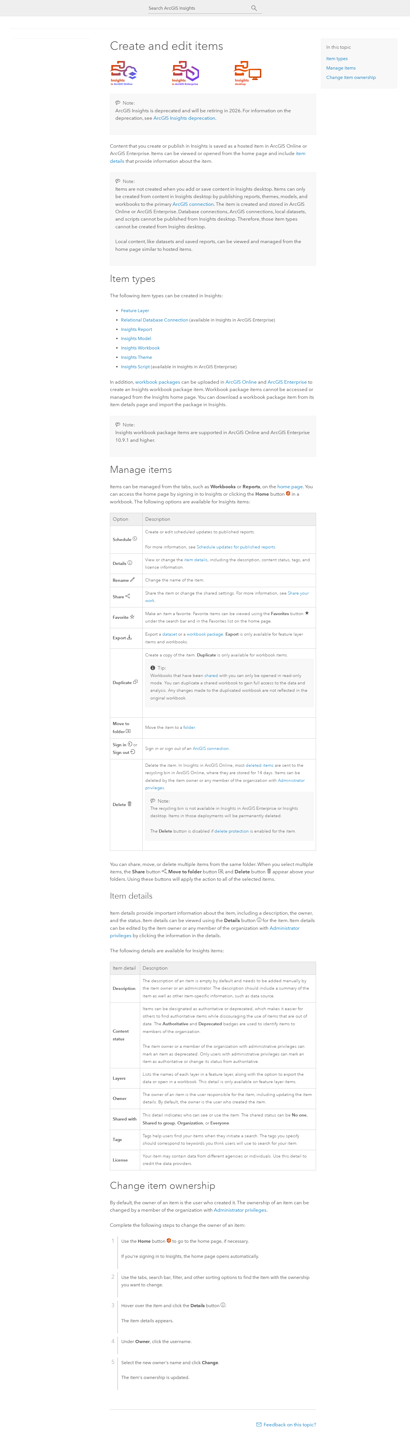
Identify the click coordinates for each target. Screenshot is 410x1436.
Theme (136, 357)
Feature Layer (135, 310)
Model (136, 338)
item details (196, 560)
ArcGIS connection (193, 204)
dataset (169, 634)
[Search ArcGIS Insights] (200, 8)
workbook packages (157, 382)
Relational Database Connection (154, 320)
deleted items (260, 765)
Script (136, 366)
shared (211, 675)
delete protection (231, 831)
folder (189, 727)
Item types (337, 58)
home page (290, 486)
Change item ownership (351, 77)
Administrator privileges (240, 1210)
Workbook (140, 348)
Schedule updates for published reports (236, 547)
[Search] (254, 8)
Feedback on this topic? (290, 1424)
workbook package (205, 634)
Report (136, 329)
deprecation (184, 118)
